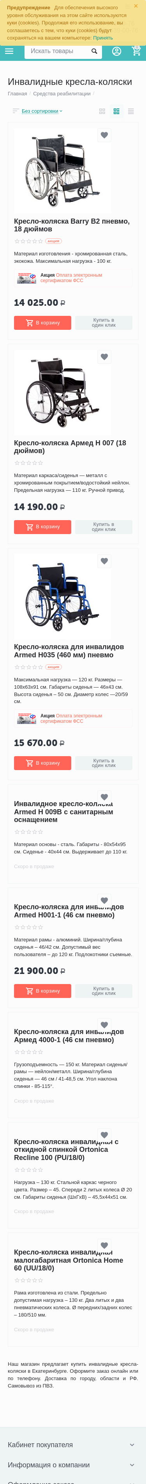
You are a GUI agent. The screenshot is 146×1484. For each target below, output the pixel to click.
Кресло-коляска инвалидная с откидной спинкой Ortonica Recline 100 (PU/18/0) (66, 1150)
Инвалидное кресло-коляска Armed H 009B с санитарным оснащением (63, 812)
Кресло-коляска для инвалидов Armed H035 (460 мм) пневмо (69, 651)
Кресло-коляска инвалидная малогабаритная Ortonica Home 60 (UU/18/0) (68, 1260)
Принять (103, 38)
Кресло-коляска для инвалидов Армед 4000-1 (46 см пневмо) (69, 1036)
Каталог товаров (9, 51)
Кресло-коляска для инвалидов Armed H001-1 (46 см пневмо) (69, 911)
